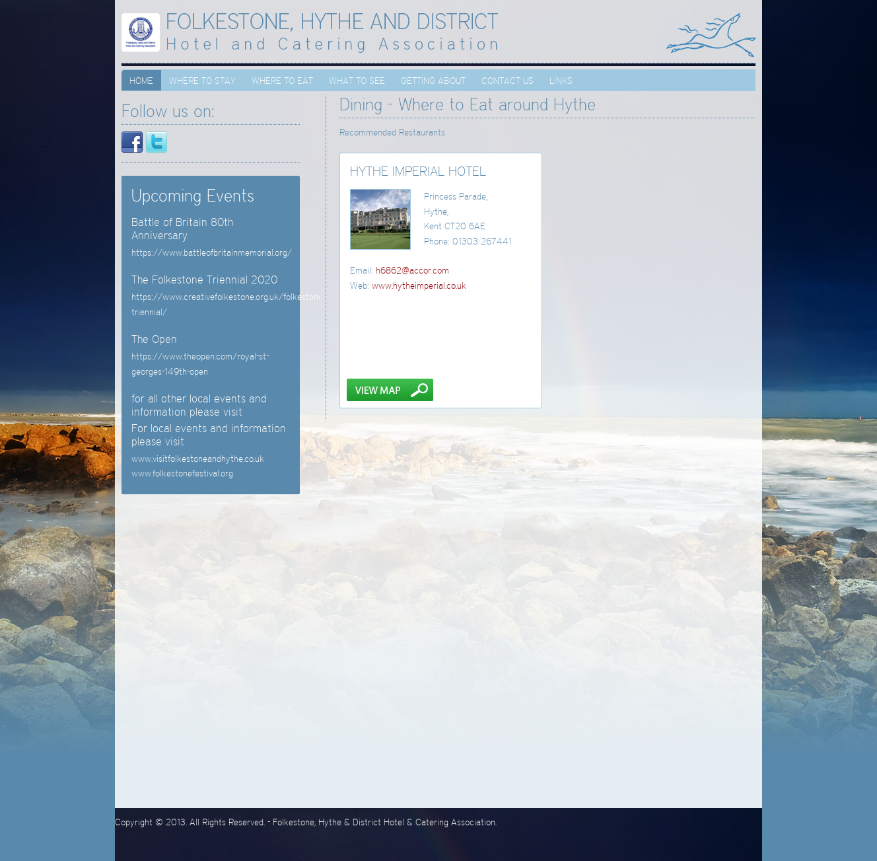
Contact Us (507, 80)
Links (561, 80)
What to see (357, 80)
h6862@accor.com (412, 270)
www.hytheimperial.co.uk (419, 285)
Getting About (433, 80)
